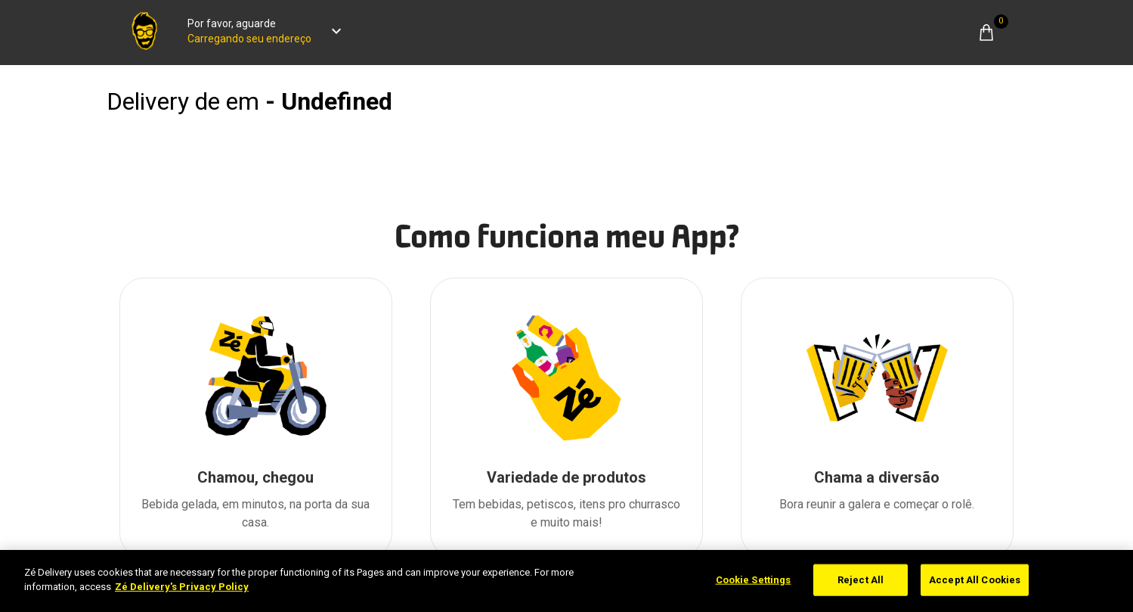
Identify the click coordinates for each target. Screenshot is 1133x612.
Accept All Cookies (974, 580)
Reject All (860, 580)
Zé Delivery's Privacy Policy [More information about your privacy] (182, 586)
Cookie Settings (753, 580)
